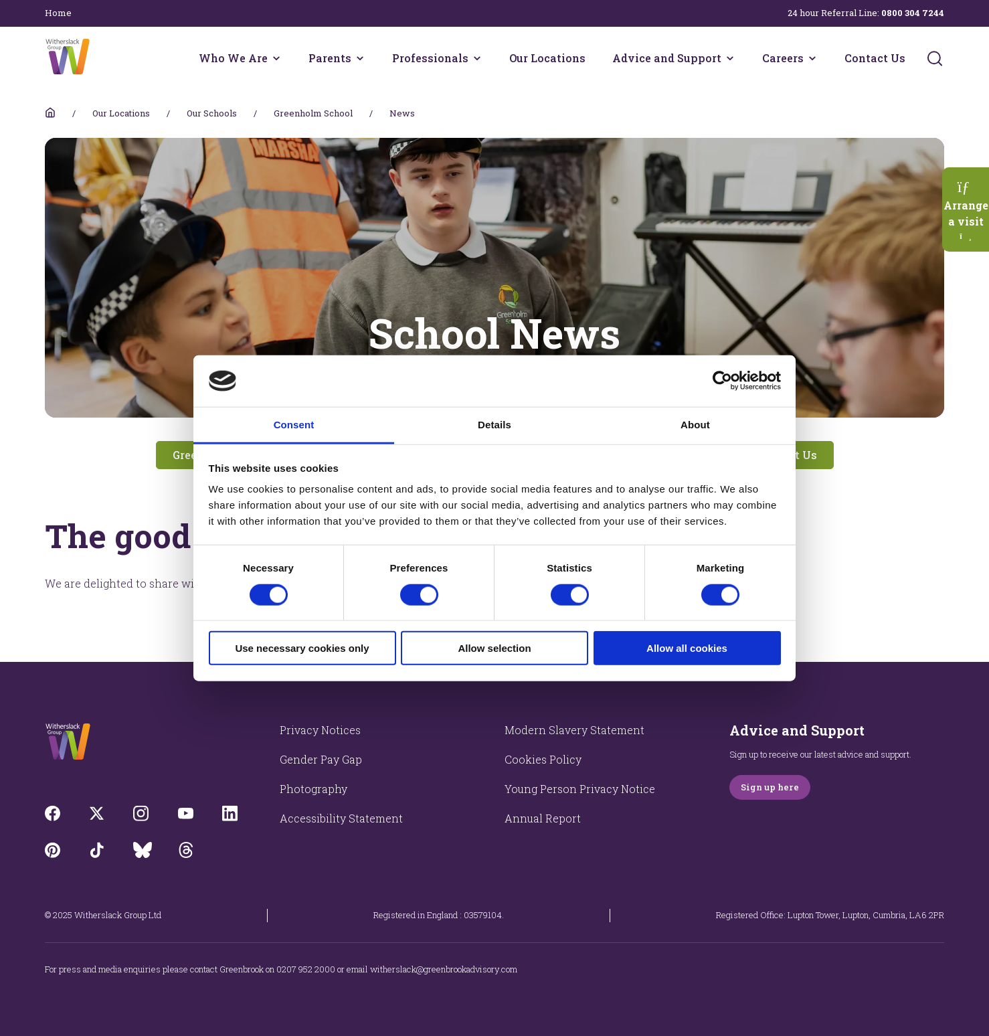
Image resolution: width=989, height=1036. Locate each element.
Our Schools (212, 113)
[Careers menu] (812, 58)
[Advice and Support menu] (730, 58)
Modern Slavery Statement (574, 730)
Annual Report (543, 818)
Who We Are (233, 58)
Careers (783, 58)
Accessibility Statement (341, 818)
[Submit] (934, 58)
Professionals (430, 58)
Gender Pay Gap (321, 759)
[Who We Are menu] (276, 58)
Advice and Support (666, 58)
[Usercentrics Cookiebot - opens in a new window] (722, 381)
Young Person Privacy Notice (580, 789)
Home (58, 13)
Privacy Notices (320, 730)
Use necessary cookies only (302, 648)
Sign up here (770, 787)
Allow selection (494, 648)
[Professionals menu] (477, 58)
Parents (329, 58)
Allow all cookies (686, 648)
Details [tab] (494, 424)
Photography (313, 789)
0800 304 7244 (912, 13)
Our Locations (547, 58)
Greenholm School (313, 113)
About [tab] (695, 424)
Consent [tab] (294, 424)
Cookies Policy (543, 759)
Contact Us (874, 58)
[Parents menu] (360, 58)
